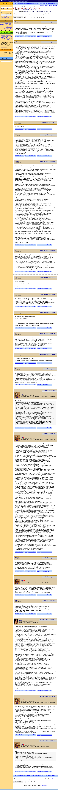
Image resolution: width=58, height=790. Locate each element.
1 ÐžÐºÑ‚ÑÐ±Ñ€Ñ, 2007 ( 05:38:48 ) (48, 619)
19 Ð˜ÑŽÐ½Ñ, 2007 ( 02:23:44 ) (49, 577)
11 (39, 17)
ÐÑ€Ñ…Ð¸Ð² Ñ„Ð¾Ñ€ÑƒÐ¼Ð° (8, 27)
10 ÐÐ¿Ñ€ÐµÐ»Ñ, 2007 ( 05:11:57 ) (48, 333)
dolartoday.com (4, 47)
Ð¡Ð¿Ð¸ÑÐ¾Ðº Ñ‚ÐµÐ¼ (51, 3)
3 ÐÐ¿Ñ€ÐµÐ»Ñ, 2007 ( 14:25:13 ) (48, 161)
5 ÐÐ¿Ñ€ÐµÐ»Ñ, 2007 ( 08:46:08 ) (48, 294)
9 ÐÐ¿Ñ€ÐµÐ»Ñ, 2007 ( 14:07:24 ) (48, 312)
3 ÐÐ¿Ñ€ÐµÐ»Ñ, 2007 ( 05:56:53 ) (48, 134)
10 (37, 17)
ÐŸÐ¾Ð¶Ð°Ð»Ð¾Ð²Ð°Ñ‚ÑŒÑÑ (44, 36)
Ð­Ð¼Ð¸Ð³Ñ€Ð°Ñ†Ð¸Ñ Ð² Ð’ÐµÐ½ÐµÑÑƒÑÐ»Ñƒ (37, 11)
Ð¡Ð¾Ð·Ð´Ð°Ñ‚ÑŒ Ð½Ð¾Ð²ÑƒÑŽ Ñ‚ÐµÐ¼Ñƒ (34, 3)
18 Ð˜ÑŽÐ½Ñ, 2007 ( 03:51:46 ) (49, 558)
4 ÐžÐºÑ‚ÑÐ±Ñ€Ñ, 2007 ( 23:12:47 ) (48, 696)
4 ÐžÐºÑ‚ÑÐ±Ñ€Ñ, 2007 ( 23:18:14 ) (48, 740)
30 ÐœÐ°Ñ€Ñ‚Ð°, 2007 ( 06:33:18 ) (49, 122)
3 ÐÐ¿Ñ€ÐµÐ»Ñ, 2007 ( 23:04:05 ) (48, 250)
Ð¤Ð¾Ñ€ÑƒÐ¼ (8, 23)
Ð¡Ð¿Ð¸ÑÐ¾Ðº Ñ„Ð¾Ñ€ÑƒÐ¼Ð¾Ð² (48, 5)
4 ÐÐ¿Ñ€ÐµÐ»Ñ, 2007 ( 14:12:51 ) (48, 277)
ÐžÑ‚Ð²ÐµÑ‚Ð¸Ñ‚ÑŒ (19, 3)
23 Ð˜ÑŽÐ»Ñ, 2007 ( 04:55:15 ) (49, 600)
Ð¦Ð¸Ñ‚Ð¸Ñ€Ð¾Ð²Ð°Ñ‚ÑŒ (30, 36)
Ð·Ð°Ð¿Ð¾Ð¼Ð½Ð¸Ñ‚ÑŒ (6, 13)
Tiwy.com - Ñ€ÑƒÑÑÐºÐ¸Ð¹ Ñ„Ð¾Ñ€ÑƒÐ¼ (25, 7)
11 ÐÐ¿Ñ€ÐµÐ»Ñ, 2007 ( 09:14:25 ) (48, 354)
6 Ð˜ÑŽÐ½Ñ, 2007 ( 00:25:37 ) (49, 390)
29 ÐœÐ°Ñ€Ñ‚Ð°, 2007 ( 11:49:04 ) (49, 22)
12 (41, 17)
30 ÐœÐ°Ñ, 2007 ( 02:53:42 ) (49, 368)
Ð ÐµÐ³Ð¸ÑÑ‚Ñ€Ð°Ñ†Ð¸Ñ (6, 24)
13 (43, 17)
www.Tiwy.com (44, 785)
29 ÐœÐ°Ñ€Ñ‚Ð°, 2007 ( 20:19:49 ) (49, 42)
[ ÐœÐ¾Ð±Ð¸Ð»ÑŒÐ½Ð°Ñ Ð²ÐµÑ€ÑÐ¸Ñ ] (18, 0)
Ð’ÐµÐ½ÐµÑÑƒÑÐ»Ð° (29, 9)
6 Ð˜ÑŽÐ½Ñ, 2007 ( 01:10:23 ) (49, 433)
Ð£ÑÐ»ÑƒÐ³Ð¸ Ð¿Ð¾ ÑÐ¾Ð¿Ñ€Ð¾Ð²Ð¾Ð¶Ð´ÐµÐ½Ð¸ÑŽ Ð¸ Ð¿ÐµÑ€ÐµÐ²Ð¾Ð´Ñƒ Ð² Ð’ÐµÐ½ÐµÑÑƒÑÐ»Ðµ (6, 38)
